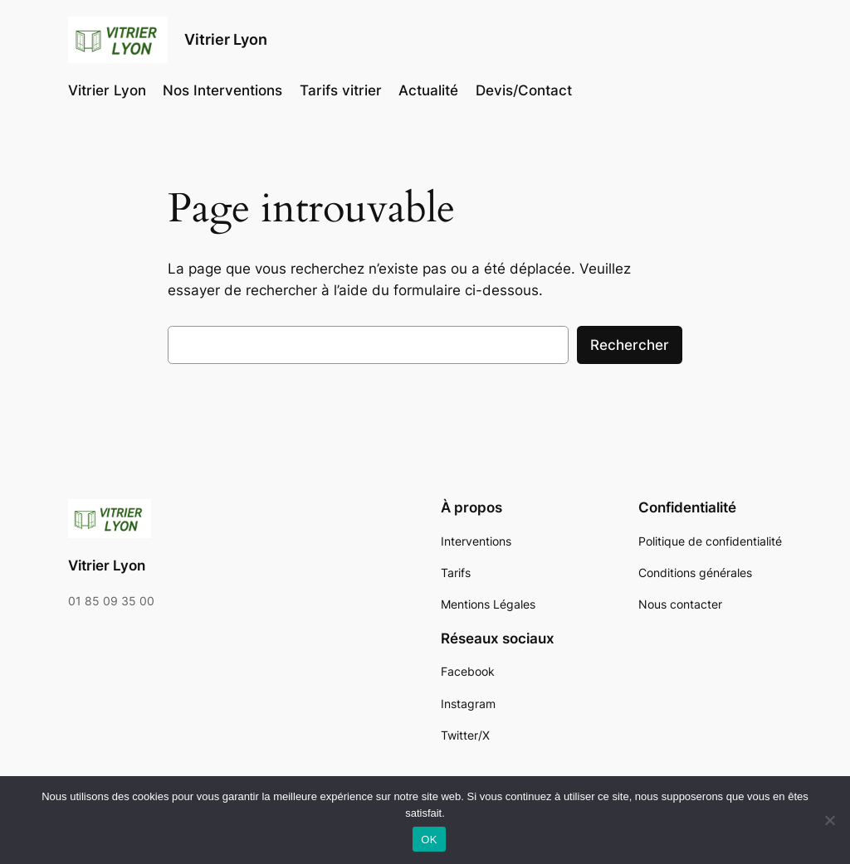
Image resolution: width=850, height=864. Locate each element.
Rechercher (629, 345)
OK (429, 839)
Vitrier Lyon (225, 39)
